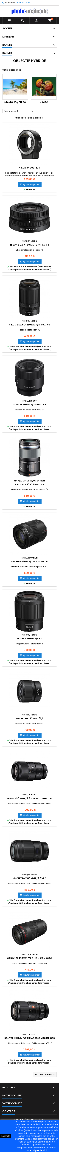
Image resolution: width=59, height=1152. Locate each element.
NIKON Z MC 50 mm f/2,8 (29, 718)
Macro (43, 102)
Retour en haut (45, 1074)
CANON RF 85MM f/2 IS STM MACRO (29, 561)
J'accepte (5, 1136)
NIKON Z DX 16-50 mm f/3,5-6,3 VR (29, 244)
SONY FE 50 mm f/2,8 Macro (29, 404)
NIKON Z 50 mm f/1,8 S (29, 638)
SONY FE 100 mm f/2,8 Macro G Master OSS (29, 1038)
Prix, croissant (19, 111)
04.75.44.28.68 (23, 2)
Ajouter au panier (29, 184)
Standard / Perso (15, 102)
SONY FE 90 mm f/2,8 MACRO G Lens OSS (29, 798)
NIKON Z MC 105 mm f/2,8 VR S (29, 878)
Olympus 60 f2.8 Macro (29, 484)
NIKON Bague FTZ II (29, 167)
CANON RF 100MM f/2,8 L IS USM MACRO (29, 958)
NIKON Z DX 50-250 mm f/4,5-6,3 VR (29, 324)
